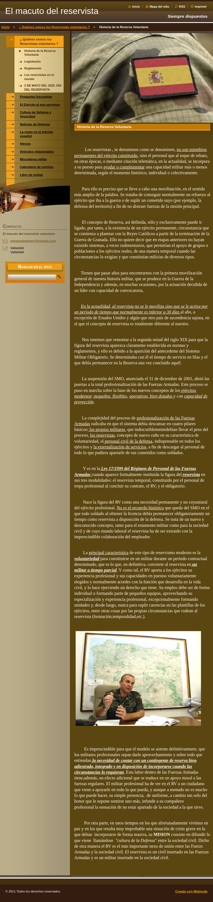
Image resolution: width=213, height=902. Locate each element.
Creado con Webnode (191, 891)
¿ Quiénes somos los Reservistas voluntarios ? (54, 27)
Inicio (136, 6)
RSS (182, 6)
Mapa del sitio (159, 6)
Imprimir (201, 6)
